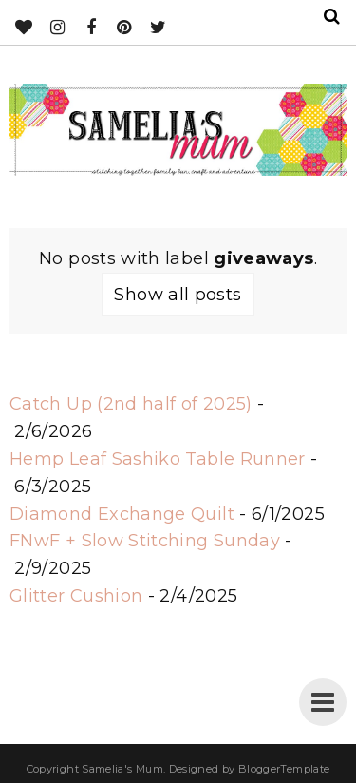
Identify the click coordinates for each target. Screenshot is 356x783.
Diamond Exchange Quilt (121, 514)
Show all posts (177, 294)
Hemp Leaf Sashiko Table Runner (157, 459)
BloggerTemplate (283, 768)
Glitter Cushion (75, 595)
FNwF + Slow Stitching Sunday (144, 540)
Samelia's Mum (122, 768)
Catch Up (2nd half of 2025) (131, 403)
